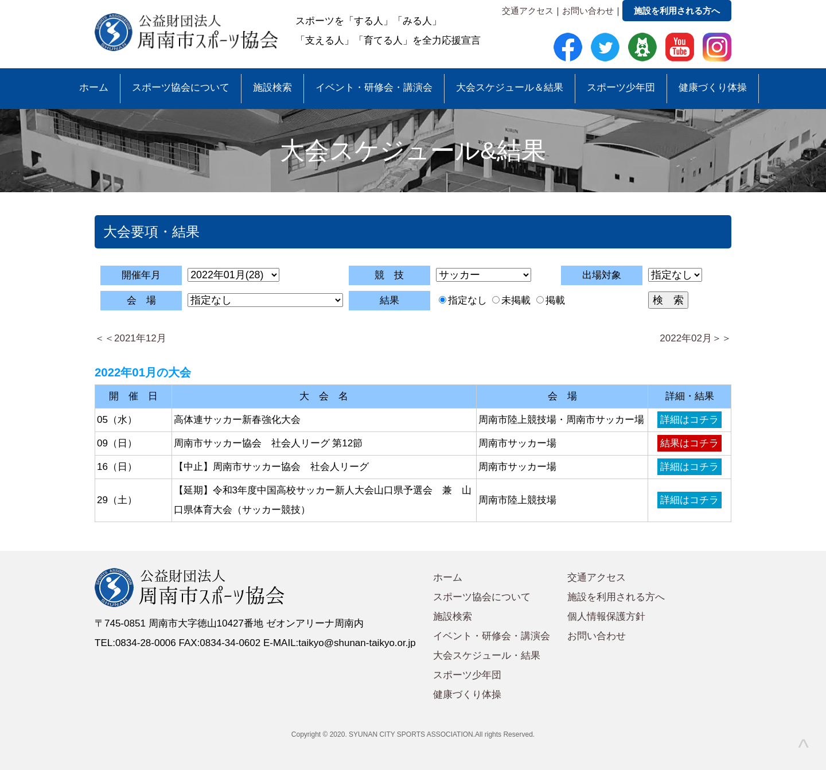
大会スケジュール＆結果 (509, 87)
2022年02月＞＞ (695, 338)
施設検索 (272, 87)
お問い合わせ (588, 10)
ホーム (93, 87)
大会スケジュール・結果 (486, 655)
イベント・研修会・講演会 (374, 87)
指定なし (467, 300)
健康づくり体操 (713, 87)
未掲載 (516, 300)
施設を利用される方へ (677, 10)
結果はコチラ (689, 443)
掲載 (555, 300)
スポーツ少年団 (621, 87)
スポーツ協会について (180, 87)
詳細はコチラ (689, 419)
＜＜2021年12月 (130, 338)
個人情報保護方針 (606, 616)
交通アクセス (528, 10)
